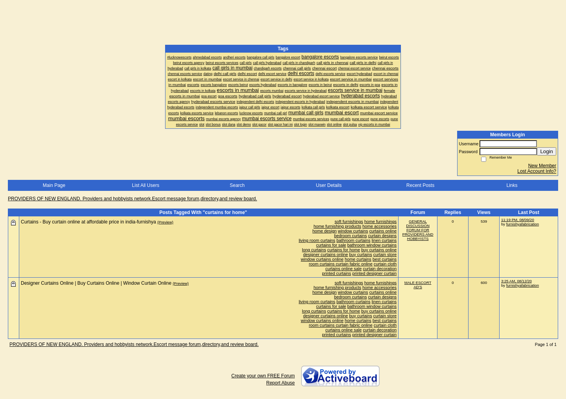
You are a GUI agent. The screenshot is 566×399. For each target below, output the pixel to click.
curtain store (385, 254)
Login (546, 151)
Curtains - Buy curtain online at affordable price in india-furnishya (88, 222)
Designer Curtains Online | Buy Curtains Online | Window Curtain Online (96, 283)
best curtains (385, 259)
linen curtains (384, 240)
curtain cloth (385, 264)
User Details (329, 185)
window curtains (353, 231)
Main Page (54, 185)
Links (511, 185)
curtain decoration (380, 268)
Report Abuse (280, 383)
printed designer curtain (374, 273)
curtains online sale (343, 268)
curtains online (383, 231)
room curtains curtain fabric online (341, 264)
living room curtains (317, 240)
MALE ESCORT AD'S (418, 284)
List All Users (145, 185)
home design (324, 231)
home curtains (358, 259)
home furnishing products (337, 226)
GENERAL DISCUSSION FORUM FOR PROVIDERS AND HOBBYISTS (418, 230)
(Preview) (165, 222)
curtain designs (382, 235)
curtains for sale (331, 245)
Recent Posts (420, 185)
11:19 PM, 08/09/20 (517, 220)
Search (237, 185)
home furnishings (380, 221)
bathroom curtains (353, 240)
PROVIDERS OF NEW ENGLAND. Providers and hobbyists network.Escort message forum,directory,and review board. (132, 198)
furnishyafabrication (522, 224)
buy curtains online (379, 249)
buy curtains (360, 254)
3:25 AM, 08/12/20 (516, 281)
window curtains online (322, 259)
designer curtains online (325, 254)
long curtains (314, 249)
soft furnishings (348, 221)
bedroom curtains (350, 235)
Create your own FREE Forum (263, 376)
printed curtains (336, 273)
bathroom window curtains (372, 245)
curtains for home (343, 249)
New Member (542, 165)
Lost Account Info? (536, 171)
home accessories (379, 226)
